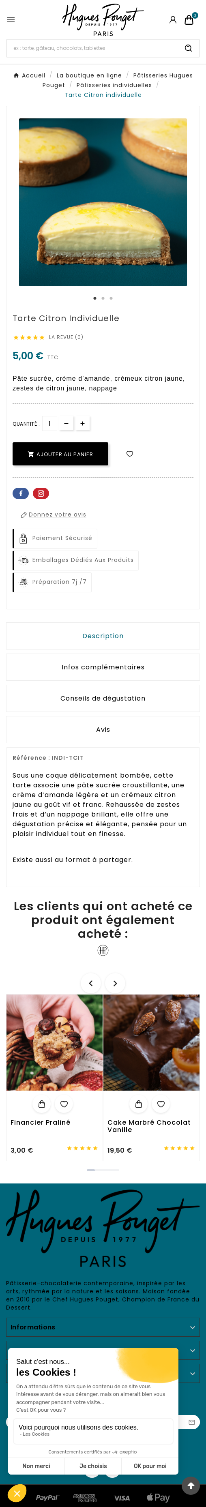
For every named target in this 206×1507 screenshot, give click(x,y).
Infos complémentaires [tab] (103, 667)
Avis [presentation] (103, 729)
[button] (91, 1170)
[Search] (189, 48)
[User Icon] (173, 19)
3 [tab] (111, 298)
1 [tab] (95, 298)
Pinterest (41, 493)
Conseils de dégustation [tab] (103, 698)
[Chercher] (92, 48)
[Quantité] (49, 423)
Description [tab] (103, 636)
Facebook (21, 493)
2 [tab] (103, 298)
